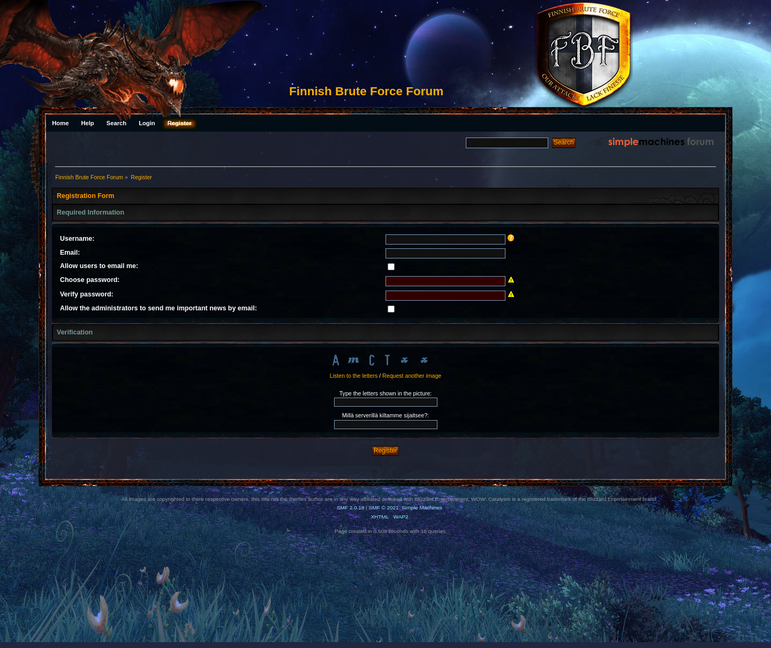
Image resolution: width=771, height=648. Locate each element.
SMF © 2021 (384, 507)
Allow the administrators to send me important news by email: (158, 308)
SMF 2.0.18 (351, 507)
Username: (77, 238)
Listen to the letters (354, 375)
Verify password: (87, 294)
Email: (70, 252)
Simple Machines (422, 507)
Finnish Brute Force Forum (366, 91)
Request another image (411, 375)
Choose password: (90, 280)
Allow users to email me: (99, 266)
